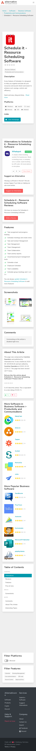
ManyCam (18, 416)
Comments (9, 601)
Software (12, 11)
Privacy (13, 747)
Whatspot (16, 151)
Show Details (27, 171)
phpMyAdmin (19, 551)
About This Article (11, 604)
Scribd (17, 451)
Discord (7, 709)
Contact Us (23, 722)
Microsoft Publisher (22, 540)
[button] (33, 2)
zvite (17, 474)
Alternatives (9, 575)
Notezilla (18, 463)
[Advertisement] (18, 24)
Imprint (21, 725)
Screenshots (9, 593)
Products (8, 703)
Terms (7, 747)
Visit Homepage (13, 120)
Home (4, 11)
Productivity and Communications (15, 13)
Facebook (23, 728)
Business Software (24, 11)
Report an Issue (10, 721)
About (21, 719)
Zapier (17, 439)
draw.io (17, 428)
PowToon (18, 505)
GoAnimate (19, 528)
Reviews (8, 579)
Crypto (7, 706)
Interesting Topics (11, 608)
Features (8, 582)
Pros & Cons (9, 586)
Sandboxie (19, 493)
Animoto (18, 517)
